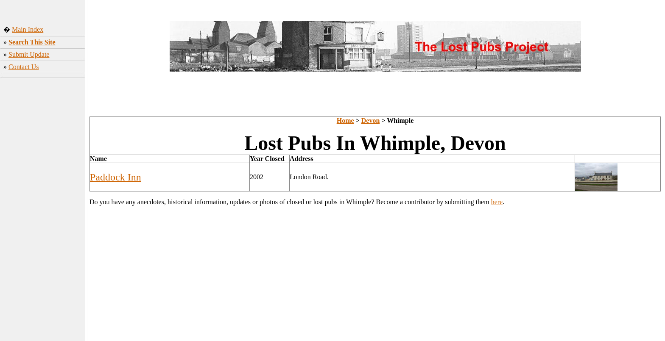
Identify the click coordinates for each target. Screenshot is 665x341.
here (497, 201)
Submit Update (28, 54)
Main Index (27, 29)
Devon (370, 120)
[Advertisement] (42, 207)
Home (345, 120)
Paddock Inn (115, 177)
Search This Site (32, 42)
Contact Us (23, 66)
